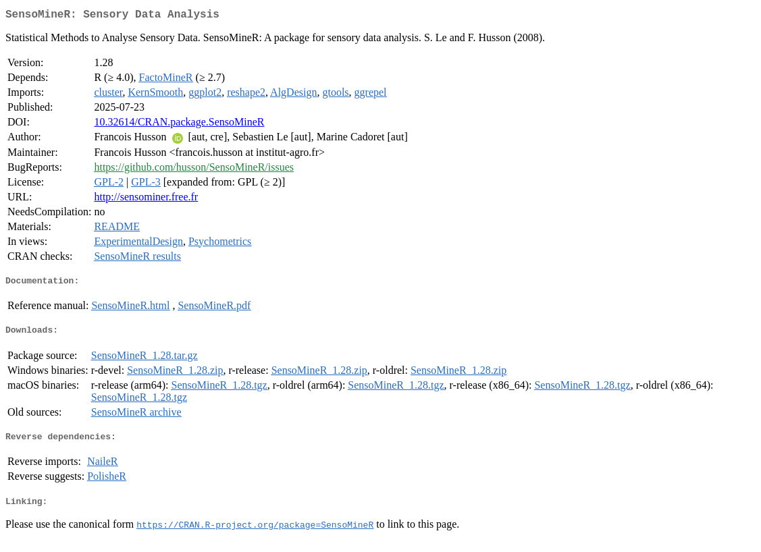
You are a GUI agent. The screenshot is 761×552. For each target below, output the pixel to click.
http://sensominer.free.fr (146, 199)
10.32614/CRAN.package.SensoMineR (179, 124)
